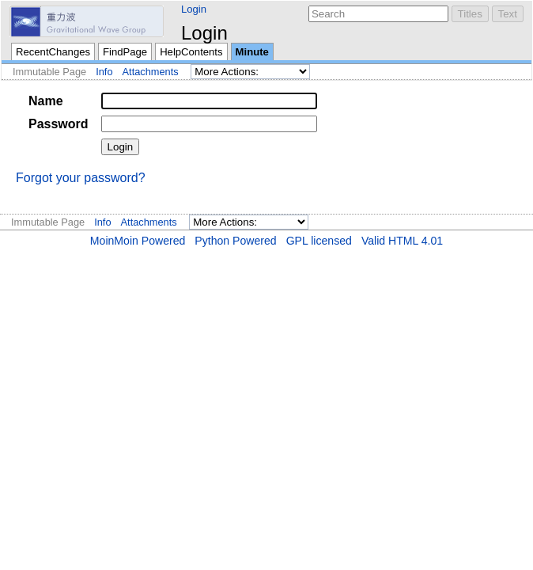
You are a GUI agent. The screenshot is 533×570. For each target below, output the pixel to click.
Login (193, 9)
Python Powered (235, 240)
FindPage (125, 52)
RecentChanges (53, 52)
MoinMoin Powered (138, 240)
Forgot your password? (81, 177)
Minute (252, 52)
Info (104, 72)
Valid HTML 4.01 (402, 240)
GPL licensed (319, 240)
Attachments (151, 72)
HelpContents (191, 52)
